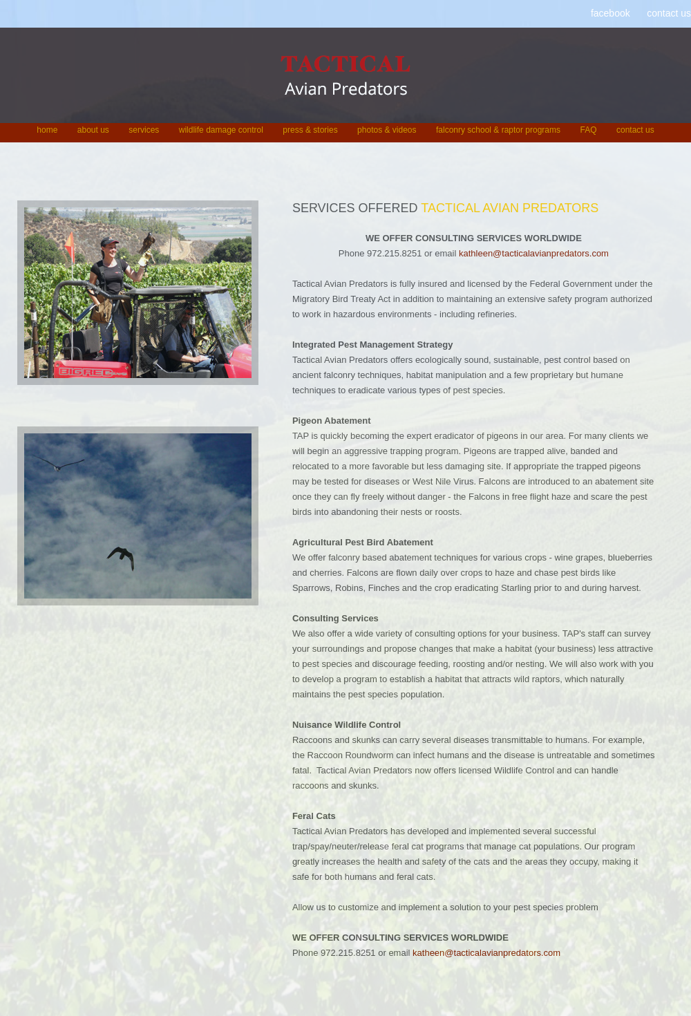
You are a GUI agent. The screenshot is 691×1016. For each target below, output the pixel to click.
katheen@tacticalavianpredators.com (486, 953)
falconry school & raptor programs (498, 130)
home (47, 130)
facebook (610, 13)
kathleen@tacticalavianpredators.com (534, 253)
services (144, 130)
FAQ (588, 130)
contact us (669, 13)
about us (93, 130)
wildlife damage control (221, 130)
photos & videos (386, 130)
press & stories (310, 130)
